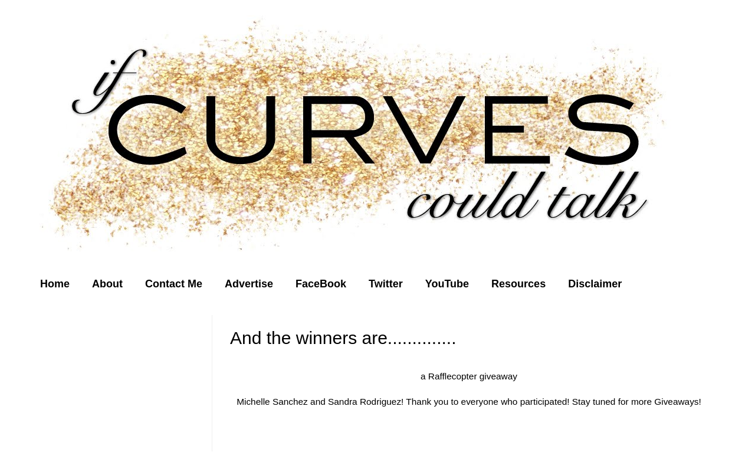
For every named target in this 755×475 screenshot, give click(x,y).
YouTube (447, 284)
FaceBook (321, 284)
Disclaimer (595, 284)
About (107, 284)
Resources (518, 284)
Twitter (386, 284)
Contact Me (173, 284)
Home (55, 284)
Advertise (249, 284)
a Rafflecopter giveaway (469, 376)
